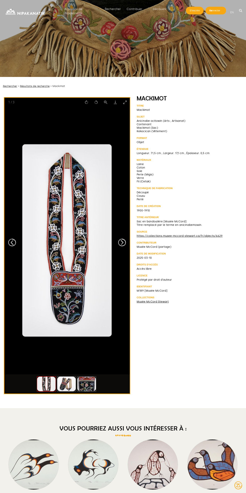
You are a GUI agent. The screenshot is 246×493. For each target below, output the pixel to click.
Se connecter (214, 10)
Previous (10, 475)
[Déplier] (97, 9)
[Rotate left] (96, 102)
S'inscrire (195, 10)
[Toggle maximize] (125, 102)
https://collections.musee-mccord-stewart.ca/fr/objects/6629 (180, 236)
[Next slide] (122, 242)
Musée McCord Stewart (153, 301)
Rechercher (113, 9)
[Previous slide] (12, 242)
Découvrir (160, 9)
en (232, 12)
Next (235, 475)
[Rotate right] (86, 102)
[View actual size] (106, 102)
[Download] (115, 102)
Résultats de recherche (35, 86)
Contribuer (134, 9)
